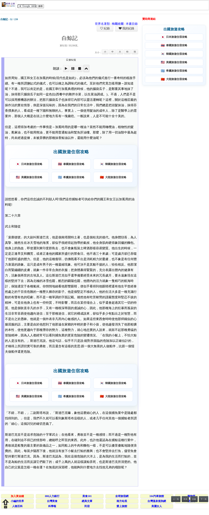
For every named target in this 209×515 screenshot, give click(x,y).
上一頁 (176, 499)
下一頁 (204, 499)
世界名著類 (102, 23)
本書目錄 (132, 23)
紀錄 (106, 28)
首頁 (185, 499)
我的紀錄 (128, 28)
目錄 (194, 499)
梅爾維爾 (118, 23)
